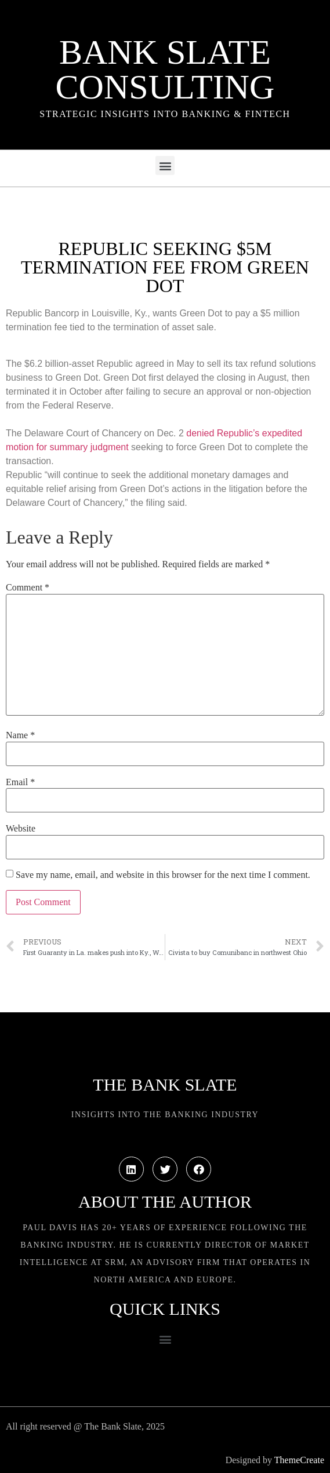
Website (20, 828)
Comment (27, 587)
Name (20, 735)
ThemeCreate (299, 1460)
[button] (165, 165)
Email (20, 782)
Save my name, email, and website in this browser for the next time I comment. (163, 875)
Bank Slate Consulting (165, 69)
